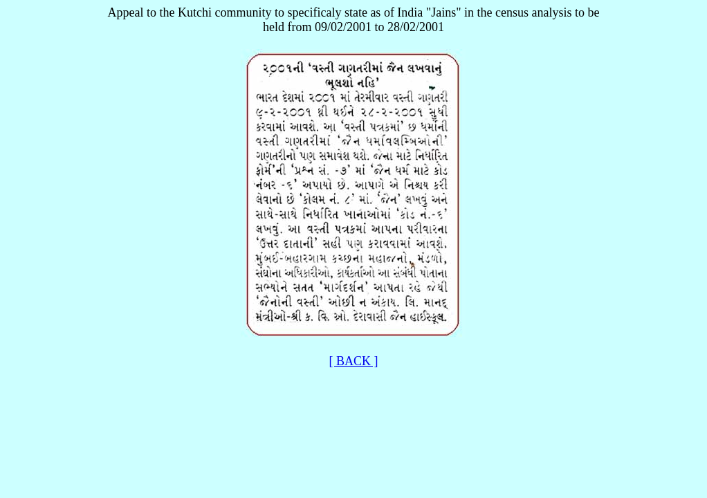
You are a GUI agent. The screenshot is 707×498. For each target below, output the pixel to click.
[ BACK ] (353, 361)
